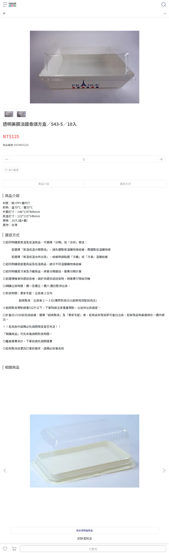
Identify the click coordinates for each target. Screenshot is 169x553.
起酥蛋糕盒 (32, 434)
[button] (164, 418)
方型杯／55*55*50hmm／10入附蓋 (136, 436)
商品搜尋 (8, 476)
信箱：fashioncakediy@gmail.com (23, 502)
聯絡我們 (32, 476)
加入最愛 (12, 170)
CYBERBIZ (92, 539)
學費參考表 (45, 476)
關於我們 (20, 476)
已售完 (93, 549)
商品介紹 (43, 184)
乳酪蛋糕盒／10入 (84, 434)
